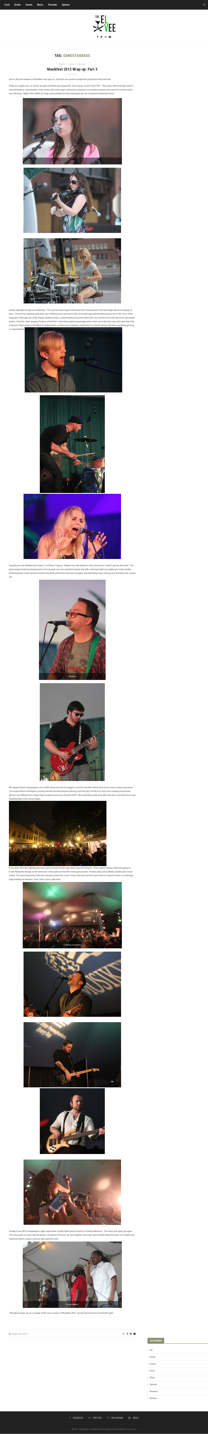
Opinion (67, 4)
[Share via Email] (134, 1334)
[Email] (110, 37)
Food (8, 4)
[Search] (203, 4)
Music (41, 4)
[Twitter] (101, 37)
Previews (53, 4)
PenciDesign (131, 1429)
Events (30, 4)
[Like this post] (123, 1334)
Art (151, 1350)
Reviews (153, 1398)
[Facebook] (97, 37)
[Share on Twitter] (131, 1334)
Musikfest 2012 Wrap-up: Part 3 (72, 69)
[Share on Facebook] (127, 1334)
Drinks (19, 4)
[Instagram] (106, 37)
